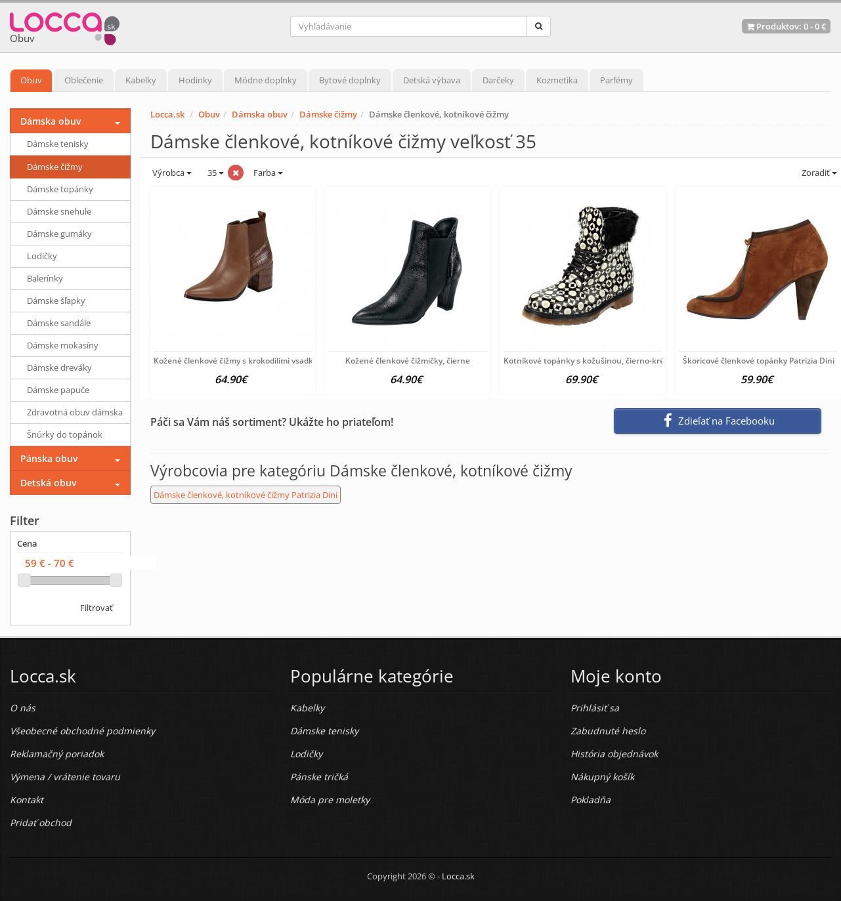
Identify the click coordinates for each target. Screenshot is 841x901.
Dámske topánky (60, 189)
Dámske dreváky (59, 367)
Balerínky (45, 278)
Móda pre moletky (330, 799)
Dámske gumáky (59, 234)
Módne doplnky (265, 80)
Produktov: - (786, 26)
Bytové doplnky (350, 80)
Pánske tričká (319, 776)
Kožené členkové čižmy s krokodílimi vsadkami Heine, (253, 360)
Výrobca (171, 172)
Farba (268, 172)
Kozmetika (557, 80)
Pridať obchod (41, 822)
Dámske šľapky (56, 300)
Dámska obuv (260, 114)
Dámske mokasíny (62, 345)
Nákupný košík (602, 776)
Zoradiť (818, 172)
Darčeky (498, 80)
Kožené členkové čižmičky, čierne (407, 360)
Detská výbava (431, 80)
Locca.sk (167, 114)
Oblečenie (83, 80)
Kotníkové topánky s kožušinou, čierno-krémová (594, 360)
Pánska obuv (48, 458)
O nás (22, 708)
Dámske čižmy (328, 114)
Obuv (31, 80)
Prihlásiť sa (595, 708)
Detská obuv (48, 482)
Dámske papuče (58, 390)
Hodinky (195, 80)
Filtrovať (96, 608)
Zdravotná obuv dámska (75, 412)
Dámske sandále (59, 323)
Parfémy (616, 80)
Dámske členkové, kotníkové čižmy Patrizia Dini (245, 495)
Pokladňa (591, 799)
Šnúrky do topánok (64, 434)
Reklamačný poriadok (57, 753)
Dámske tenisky (58, 144)
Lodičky (42, 256)
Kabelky (140, 80)
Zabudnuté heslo (608, 730)
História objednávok (614, 753)
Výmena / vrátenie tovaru (65, 776)
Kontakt (26, 799)
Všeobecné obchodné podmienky (82, 730)
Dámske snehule (59, 211)
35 (214, 172)
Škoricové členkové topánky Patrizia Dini (758, 360)
